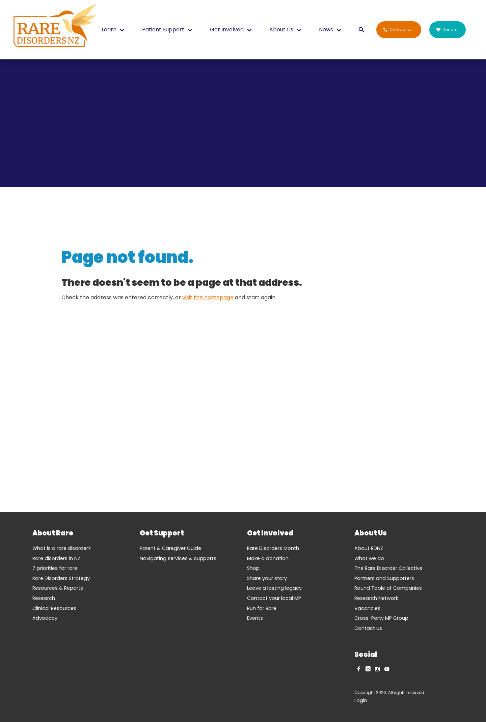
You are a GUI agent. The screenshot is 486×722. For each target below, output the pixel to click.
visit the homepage (208, 297)
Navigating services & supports (178, 558)
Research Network (376, 598)
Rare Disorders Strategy (61, 578)
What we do (369, 558)
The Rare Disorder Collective (388, 568)
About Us (281, 29)
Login (360, 700)
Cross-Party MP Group (381, 618)
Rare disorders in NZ (56, 558)
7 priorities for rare (54, 568)
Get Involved (227, 29)
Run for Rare (261, 608)
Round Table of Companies (388, 588)
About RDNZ (368, 548)
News (326, 29)
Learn (109, 29)
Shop (253, 568)
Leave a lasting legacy (274, 588)
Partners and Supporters (384, 578)
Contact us (368, 628)
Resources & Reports (57, 588)
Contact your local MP (274, 598)
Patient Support (163, 29)
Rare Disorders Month (273, 548)
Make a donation (268, 558)
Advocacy (44, 618)
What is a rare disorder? (61, 548)
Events (255, 618)
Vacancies (367, 608)
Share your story (267, 578)
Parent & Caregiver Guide (170, 548)
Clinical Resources (54, 608)
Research (43, 598)
